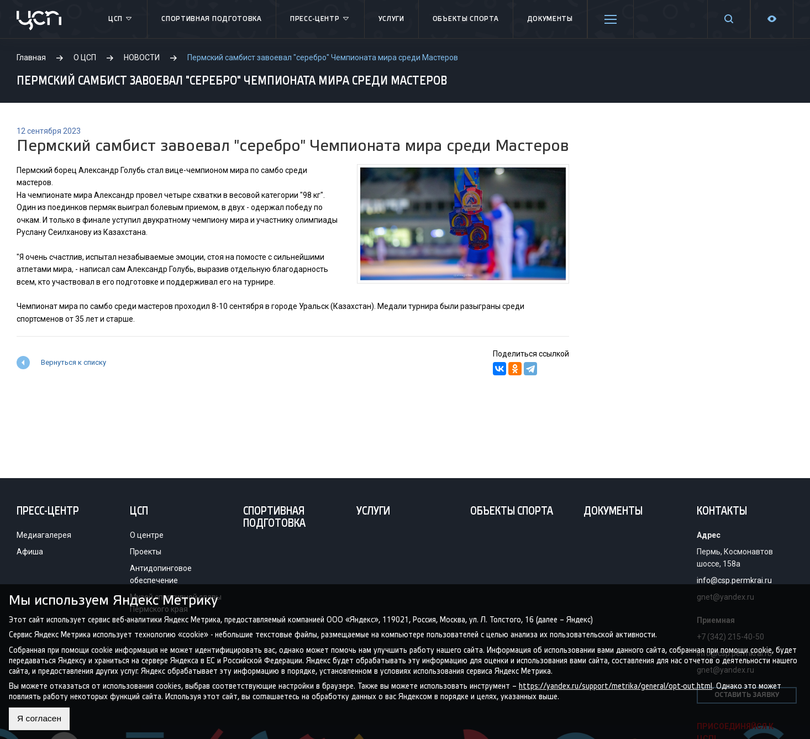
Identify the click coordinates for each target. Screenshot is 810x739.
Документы (550, 19)
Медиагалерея (44, 535)
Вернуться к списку (73, 362)
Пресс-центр (320, 19)
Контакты (722, 512)
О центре (147, 535)
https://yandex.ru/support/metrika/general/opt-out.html (615, 686)
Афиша (30, 551)
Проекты (145, 551)
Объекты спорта (466, 19)
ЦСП (120, 19)
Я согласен (40, 719)
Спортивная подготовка (211, 19)
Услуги (391, 19)
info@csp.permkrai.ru (734, 580)
